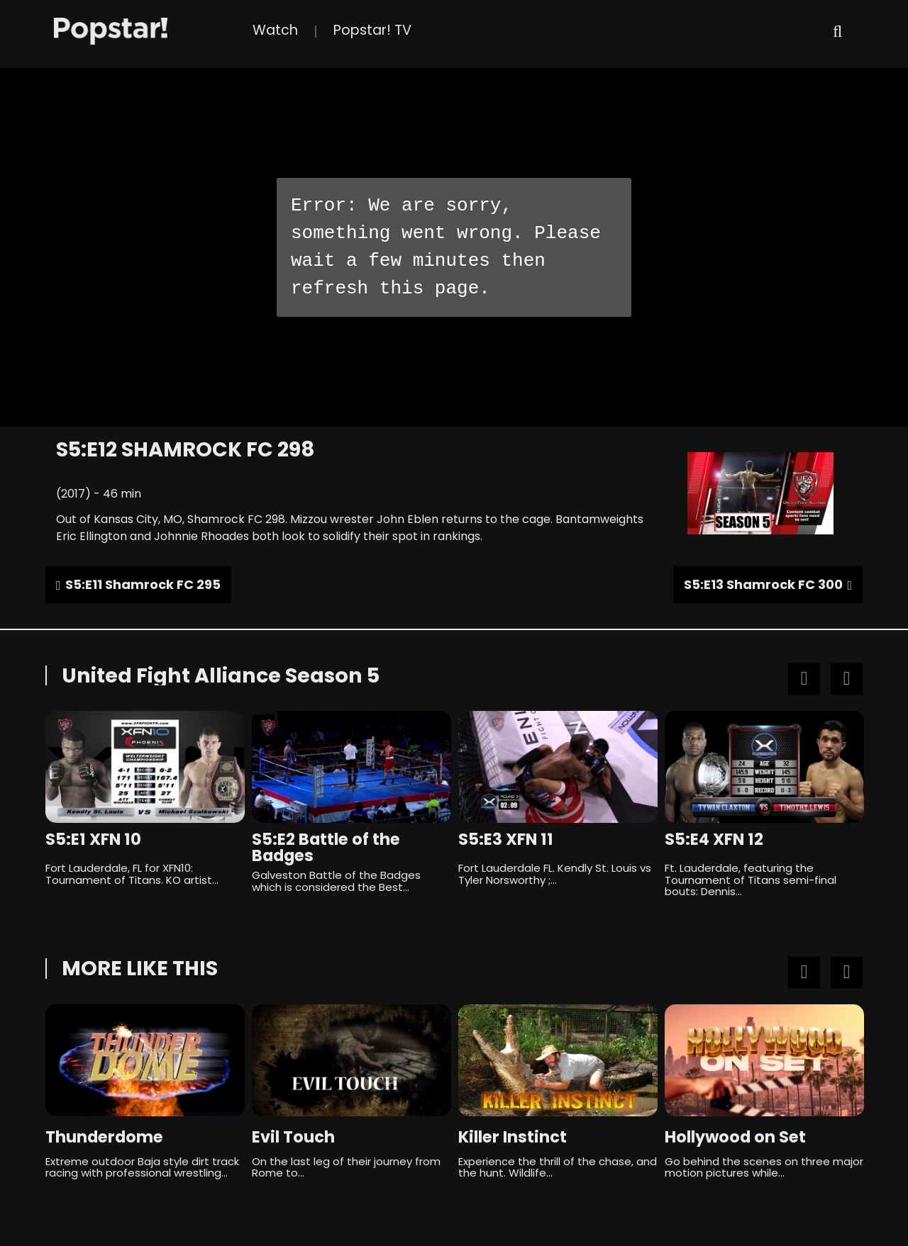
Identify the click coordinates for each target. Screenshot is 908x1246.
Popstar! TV (372, 30)
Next (847, 679)
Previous (804, 679)
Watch (275, 30)
